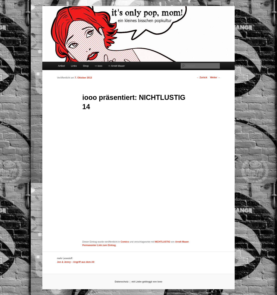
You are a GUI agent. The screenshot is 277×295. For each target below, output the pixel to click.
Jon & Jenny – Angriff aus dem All (75, 262)
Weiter (215, 77)
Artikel (61, 65)
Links (74, 65)
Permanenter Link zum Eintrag (99, 245)
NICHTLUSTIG (162, 241)
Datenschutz (121, 281)
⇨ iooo (98, 65)
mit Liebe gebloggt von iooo (146, 281)
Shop (86, 65)
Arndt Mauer (182, 241)
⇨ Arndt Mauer (116, 65)
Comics (125, 241)
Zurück (202, 77)
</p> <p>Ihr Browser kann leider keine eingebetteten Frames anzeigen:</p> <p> (130, 176)
